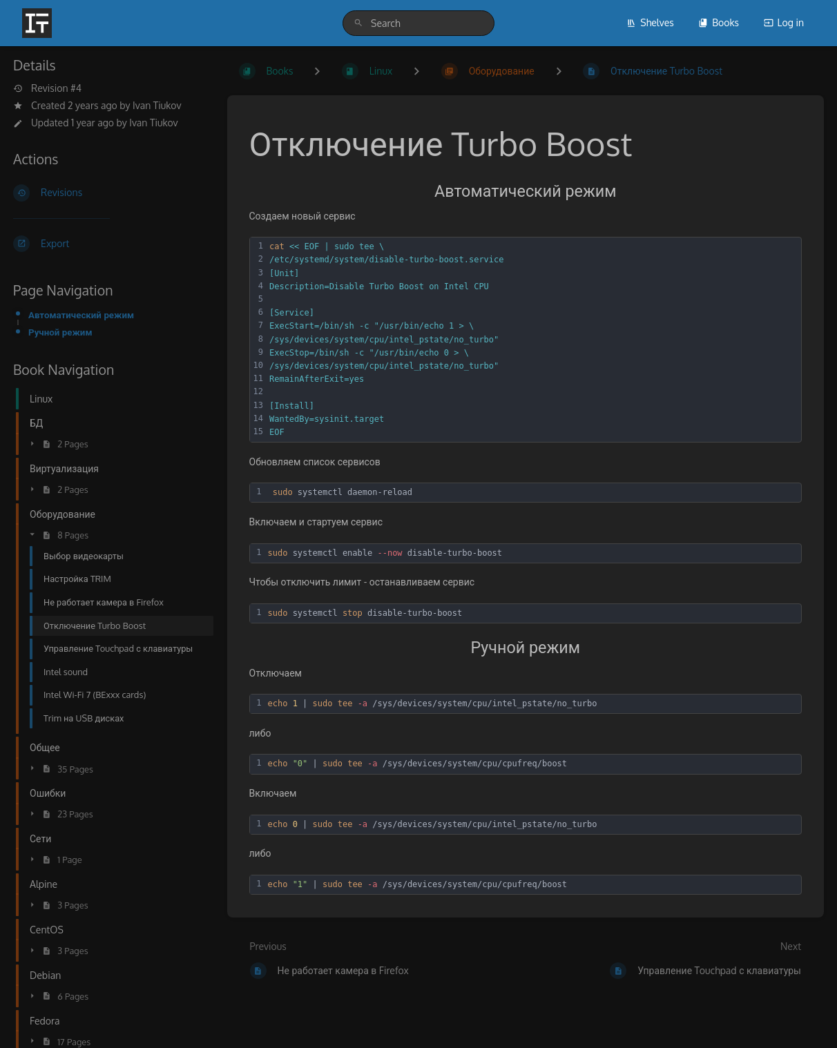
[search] (418, 23)
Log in (784, 22)
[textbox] (533, 339)
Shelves (650, 22)
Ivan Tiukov (157, 105)
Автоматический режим (81, 314)
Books (718, 22)
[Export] (109, 243)
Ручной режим (60, 332)
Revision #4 (47, 88)
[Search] (358, 23)
